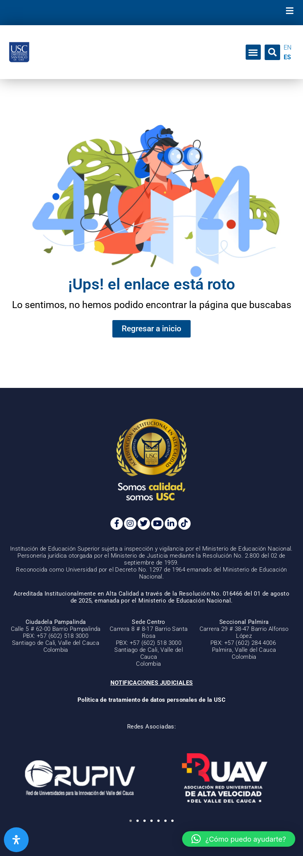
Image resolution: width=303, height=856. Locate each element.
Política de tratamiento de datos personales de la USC (151, 699)
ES (287, 57)
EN (287, 47)
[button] (289, 10)
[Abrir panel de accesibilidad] (16, 839)
